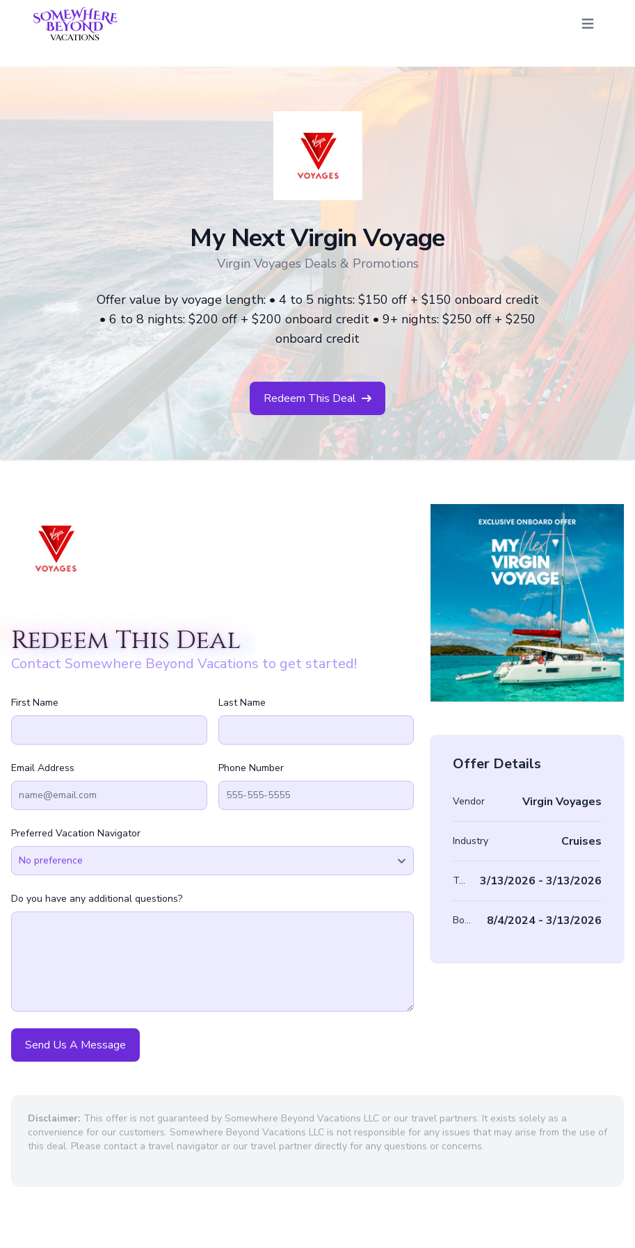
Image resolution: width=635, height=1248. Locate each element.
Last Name (242, 702)
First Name (34, 702)
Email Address (42, 768)
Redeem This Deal (317, 398)
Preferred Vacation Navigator (75, 833)
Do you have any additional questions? (96, 898)
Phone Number (251, 768)
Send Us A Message (75, 1045)
